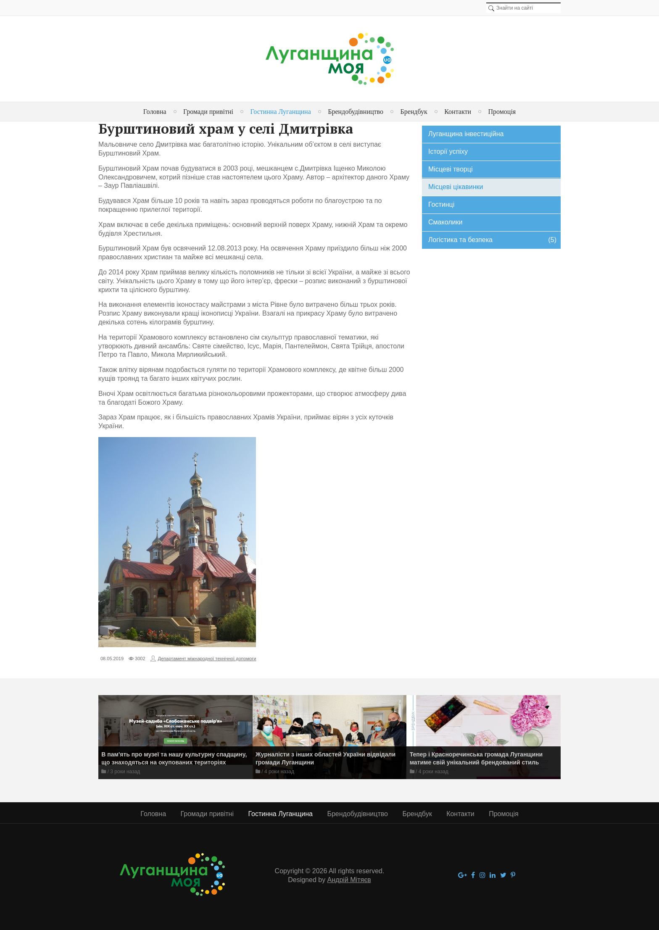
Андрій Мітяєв (349, 879)
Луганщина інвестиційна (465, 133)
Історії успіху (448, 151)
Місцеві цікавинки (455, 186)
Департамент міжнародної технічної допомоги (207, 658)
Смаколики (445, 222)
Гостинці (441, 204)
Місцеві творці (450, 169)
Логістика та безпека (492, 240)
